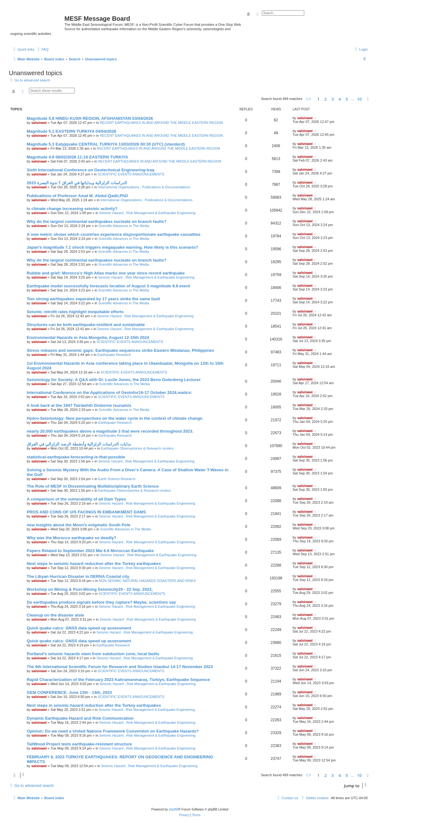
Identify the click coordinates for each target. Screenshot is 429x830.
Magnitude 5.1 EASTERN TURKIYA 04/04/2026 (71, 131)
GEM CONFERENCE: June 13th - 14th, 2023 (69, 692)
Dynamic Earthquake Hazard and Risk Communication (80, 718)
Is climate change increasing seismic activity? (72, 208)
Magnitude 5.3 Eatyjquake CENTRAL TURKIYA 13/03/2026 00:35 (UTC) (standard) (106, 144)
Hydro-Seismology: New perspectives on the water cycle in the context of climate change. (115, 418)
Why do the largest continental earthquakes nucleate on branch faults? (97, 221)
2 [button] (325, 99)
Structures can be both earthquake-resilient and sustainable (86, 324)
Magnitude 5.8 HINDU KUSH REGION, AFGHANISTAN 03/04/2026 (90, 118)
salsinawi (39, 122)
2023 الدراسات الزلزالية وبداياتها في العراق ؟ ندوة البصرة (77, 182)
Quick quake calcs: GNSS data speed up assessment (79, 628)
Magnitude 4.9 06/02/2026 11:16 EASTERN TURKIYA (77, 157)
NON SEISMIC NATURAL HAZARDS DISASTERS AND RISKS (147, 581)
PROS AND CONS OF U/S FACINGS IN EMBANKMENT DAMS (86, 512)
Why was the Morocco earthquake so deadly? (71, 537)
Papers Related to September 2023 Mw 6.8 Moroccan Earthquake (90, 550)
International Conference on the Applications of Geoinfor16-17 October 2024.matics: (109, 392)
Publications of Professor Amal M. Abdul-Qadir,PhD (77, 195)
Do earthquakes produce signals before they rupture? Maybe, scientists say (101, 602)
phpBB (173, 809)
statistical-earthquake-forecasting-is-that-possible (76, 457)
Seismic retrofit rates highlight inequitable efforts (75, 311)
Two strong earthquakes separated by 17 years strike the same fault (93, 298)
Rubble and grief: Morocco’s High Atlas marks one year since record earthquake (106, 273)
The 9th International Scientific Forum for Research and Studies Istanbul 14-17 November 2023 (120, 666)
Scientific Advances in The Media (123, 226)
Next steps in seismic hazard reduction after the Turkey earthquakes (94, 563)
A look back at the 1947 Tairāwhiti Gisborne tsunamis (79, 405)
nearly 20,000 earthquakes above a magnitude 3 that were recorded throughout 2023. (110, 431)
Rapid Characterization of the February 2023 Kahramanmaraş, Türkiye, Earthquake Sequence (118, 679)
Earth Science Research (117, 479)
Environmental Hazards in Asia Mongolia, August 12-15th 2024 (88, 337)
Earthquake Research (114, 355)
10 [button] (359, 99)
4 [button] (339, 99)
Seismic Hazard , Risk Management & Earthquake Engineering (147, 213)
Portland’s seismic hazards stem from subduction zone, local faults (93, 653)
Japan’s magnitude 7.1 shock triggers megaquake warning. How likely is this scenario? (112, 247)
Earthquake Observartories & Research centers (137, 448)
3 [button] (333, 99)
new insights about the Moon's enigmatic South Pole (78, 525)
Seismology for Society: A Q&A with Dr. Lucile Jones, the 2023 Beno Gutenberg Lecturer (114, 379)
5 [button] (347, 99)
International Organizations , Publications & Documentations (144, 187)
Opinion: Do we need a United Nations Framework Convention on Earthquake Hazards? (113, 731)
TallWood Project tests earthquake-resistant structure (79, 744)
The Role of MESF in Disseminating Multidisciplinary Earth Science (93, 486)
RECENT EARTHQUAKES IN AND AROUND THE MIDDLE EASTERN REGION (161, 122)
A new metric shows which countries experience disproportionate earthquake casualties (114, 234)
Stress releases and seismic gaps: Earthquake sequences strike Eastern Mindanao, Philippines (120, 350)
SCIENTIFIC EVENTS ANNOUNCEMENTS (131, 174)
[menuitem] (42, 49)
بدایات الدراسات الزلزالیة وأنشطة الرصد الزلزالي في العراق (79, 444)
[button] (309, 98)
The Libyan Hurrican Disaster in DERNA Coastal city (78, 576)
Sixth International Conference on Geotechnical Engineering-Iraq (90, 170)
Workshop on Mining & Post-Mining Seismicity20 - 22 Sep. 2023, (90, 589)
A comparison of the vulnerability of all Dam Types (76, 499)
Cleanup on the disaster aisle (55, 615)
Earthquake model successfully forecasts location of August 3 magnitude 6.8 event (108, 286)
